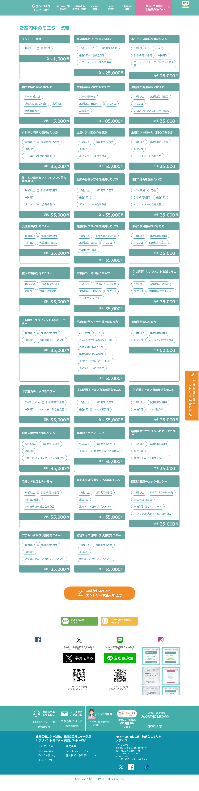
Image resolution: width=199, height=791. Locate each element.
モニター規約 (45, 762)
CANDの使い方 (46, 758)
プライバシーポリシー (78, 753)
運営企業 (71, 748)
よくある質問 (45, 753)
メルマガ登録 (45, 748)
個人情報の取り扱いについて (82, 758)
